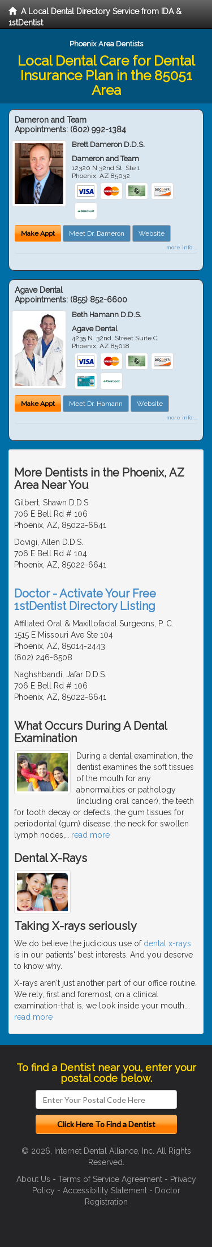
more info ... (181, 247)
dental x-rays (167, 943)
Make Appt (38, 233)
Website (152, 233)
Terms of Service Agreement (110, 1179)
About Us (33, 1179)
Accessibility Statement (105, 1190)
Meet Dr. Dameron (96, 233)
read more (90, 834)
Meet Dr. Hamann (96, 404)
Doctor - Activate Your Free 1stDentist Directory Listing (85, 600)
